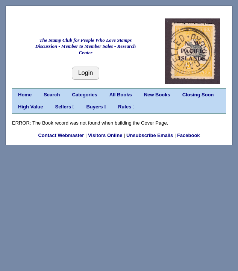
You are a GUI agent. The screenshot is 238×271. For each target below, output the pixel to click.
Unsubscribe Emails (149, 135)
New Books (157, 94)
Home (25, 94)
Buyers (96, 107)
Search (52, 94)
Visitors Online (105, 135)
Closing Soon (198, 94)
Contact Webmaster (61, 135)
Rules (126, 107)
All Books (120, 94)
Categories (84, 94)
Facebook (188, 135)
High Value (30, 107)
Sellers (64, 107)
